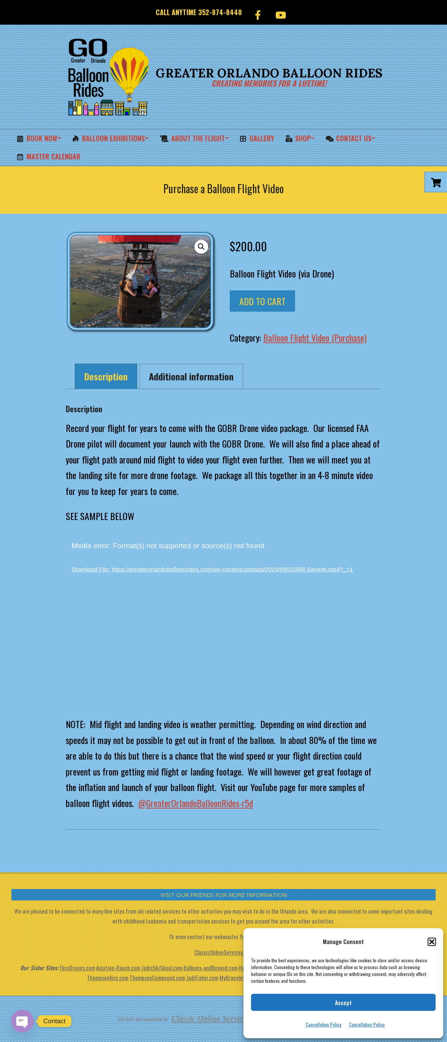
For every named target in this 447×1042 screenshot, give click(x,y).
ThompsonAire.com (107, 977)
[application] (223, 621)
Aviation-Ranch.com (118, 967)
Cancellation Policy (323, 1024)
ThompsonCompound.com (157, 977)
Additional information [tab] (191, 376)
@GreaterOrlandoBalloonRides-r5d (195, 803)
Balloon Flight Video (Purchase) (314, 337)
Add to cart (262, 301)
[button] (432, 942)
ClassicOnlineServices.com (223, 952)
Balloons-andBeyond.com (210, 967)
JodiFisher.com (202, 977)
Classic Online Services (211, 1018)
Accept (343, 1002)
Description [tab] (106, 376)
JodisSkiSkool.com (161, 967)
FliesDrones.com (77, 967)
